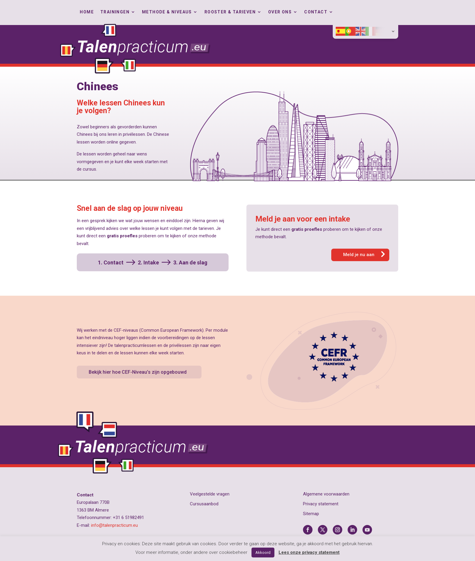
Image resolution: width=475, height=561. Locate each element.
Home (87, 12)
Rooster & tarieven (230, 12)
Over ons (280, 12)
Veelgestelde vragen (209, 494)
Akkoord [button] (263, 552)
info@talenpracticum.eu (114, 525)
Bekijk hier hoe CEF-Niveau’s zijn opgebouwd (138, 372)
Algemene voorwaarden (326, 494)
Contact (315, 12)
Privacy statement (320, 504)
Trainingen (114, 12)
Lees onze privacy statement (309, 552)
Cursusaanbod (204, 504)
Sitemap (311, 513)
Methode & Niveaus (167, 12)
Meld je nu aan (358, 254)
